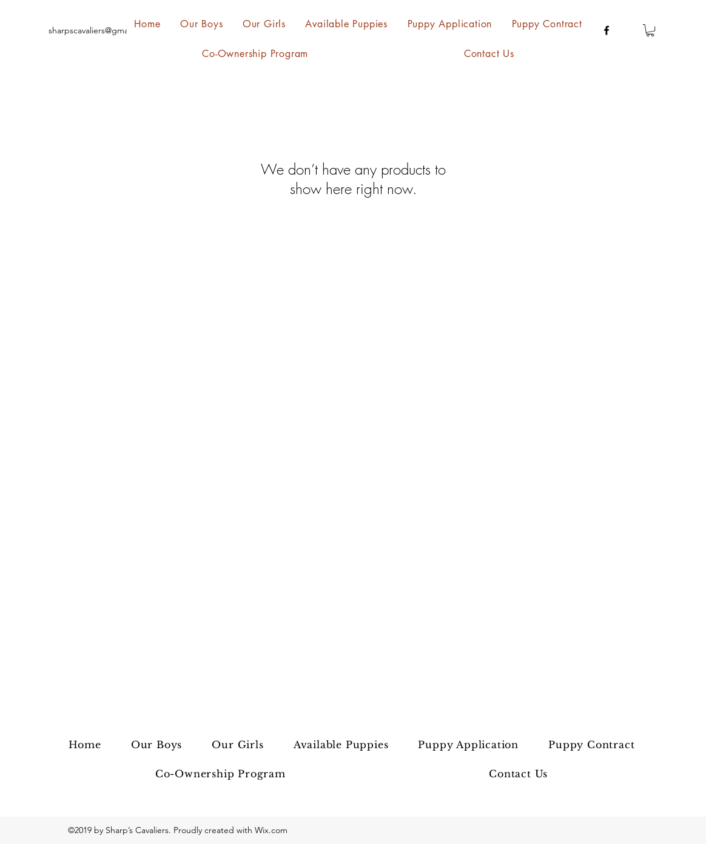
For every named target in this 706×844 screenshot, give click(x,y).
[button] (650, 30)
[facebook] (606, 30)
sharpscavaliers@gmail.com (100, 30)
